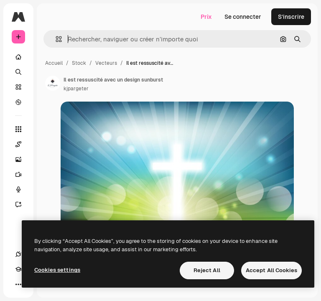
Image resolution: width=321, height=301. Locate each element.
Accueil (54, 63)
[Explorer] (18, 102)
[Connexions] (18, 254)
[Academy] (18, 269)
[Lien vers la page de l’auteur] (52, 83)
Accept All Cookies (271, 270)
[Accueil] (18, 57)
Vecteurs (106, 63)
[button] (55, 39)
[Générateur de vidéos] (22, 174)
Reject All (207, 270)
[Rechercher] (18, 72)
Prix (206, 16)
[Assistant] (22, 204)
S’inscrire (291, 16)
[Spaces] (22, 144)
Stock (79, 63)
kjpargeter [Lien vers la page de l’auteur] (76, 88)
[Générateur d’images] (22, 159)
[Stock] (18, 87)
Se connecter (242, 16)
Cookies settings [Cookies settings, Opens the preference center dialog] (57, 269)
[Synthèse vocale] (22, 189)
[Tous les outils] (18, 129)
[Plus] (18, 284)
